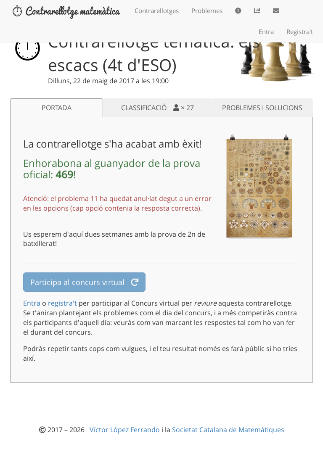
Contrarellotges (157, 10)
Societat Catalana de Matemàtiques (228, 429)
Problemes (206, 10)
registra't (62, 303)
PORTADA (56, 107)
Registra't (299, 31)
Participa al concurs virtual (84, 282)
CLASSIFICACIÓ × (157, 107)
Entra (266, 31)
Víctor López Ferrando (126, 429)
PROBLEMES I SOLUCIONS (262, 107)
